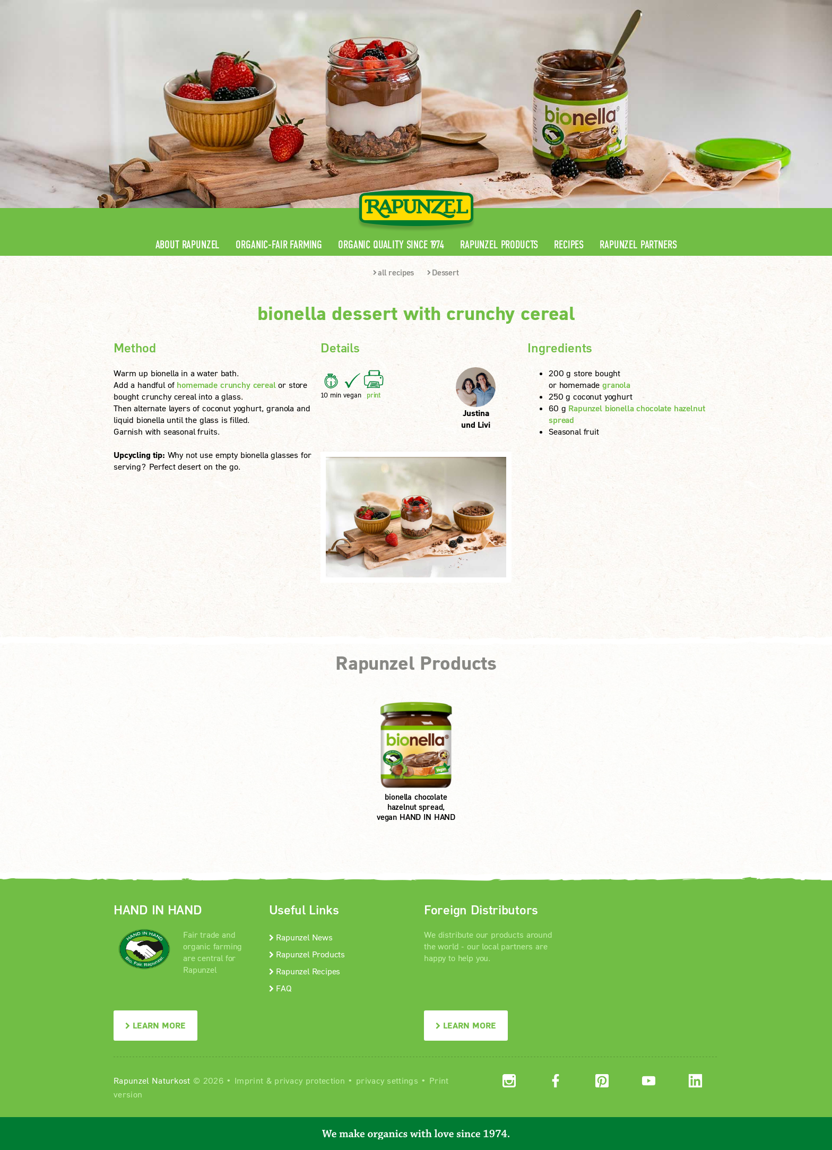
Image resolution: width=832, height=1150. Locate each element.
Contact (629, 8)
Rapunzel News (301, 937)
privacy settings (387, 1080)
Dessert (443, 272)
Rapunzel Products (499, 245)
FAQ (280, 988)
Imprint (249, 1080)
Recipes (569, 245)
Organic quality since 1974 (391, 245)
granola (616, 384)
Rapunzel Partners (638, 245)
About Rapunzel (187, 245)
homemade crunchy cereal (226, 384)
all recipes (393, 272)
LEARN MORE (155, 1025)
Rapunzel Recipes (305, 971)
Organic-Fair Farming (279, 245)
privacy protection (309, 1080)
